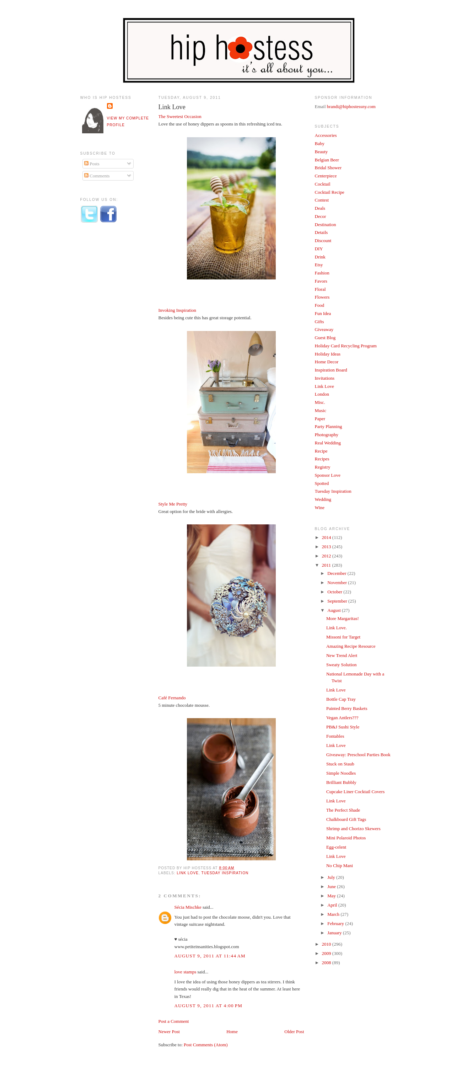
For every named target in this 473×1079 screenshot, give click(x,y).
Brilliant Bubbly (341, 782)
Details (321, 232)
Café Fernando (172, 697)
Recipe (321, 451)
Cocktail (322, 184)
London (322, 394)
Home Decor (327, 361)
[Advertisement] (108, 346)
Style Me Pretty (173, 504)
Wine (320, 507)
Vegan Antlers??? (342, 717)
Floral (320, 289)
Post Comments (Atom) (206, 1044)
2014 (327, 537)
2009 (327, 953)
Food (319, 305)
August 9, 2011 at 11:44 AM (210, 955)
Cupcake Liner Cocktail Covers (355, 791)
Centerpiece (326, 175)
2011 (327, 565)
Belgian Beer (327, 159)
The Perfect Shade (343, 810)
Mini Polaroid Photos (346, 837)
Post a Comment (173, 1021)
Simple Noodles (341, 773)
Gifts (319, 321)
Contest (322, 200)
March (333, 914)
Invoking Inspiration (177, 310)
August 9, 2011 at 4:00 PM (208, 1005)
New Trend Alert (341, 655)
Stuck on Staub (340, 763)
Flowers (322, 297)
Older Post (294, 1031)
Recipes (322, 458)
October (335, 591)
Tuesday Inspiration (224, 873)
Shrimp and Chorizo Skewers (353, 828)
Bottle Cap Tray (341, 699)
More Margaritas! (342, 618)
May (332, 895)
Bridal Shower (328, 167)
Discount (323, 240)
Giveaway (324, 329)
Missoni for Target (343, 637)
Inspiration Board (331, 370)
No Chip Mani (339, 865)
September (337, 601)
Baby (319, 143)
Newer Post (169, 1031)
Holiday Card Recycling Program (346, 345)
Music (321, 410)
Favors (321, 281)
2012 (327, 556)
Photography (326, 434)
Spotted (322, 483)
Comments (97, 175)
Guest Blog (325, 337)
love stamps (185, 971)
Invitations (325, 378)
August (334, 610)
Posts (92, 163)
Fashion (322, 273)
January (335, 932)
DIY (319, 248)
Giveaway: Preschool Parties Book (358, 754)
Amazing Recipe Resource (351, 646)
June (332, 886)
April (332, 905)
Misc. (320, 402)
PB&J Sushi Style (342, 727)
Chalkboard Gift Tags (346, 819)
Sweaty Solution (341, 664)
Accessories (326, 135)
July (331, 877)
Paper (320, 418)
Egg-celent (336, 847)
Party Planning (328, 426)
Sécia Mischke (187, 907)
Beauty (321, 151)
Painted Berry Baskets (346, 708)
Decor (320, 216)
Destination (325, 224)
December (337, 573)
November (337, 582)
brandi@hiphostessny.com (351, 106)
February (336, 923)
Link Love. (336, 627)
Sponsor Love (328, 475)
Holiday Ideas (328, 354)
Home (232, 1031)
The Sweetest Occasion (179, 116)
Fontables (335, 736)
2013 (327, 546)
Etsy (319, 264)
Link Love (172, 107)
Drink (320, 257)
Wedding (323, 499)
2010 (327, 944)
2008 (327, 962)
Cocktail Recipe (329, 192)
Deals (320, 208)
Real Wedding (328, 442)
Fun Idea (323, 313)
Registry (322, 467)
